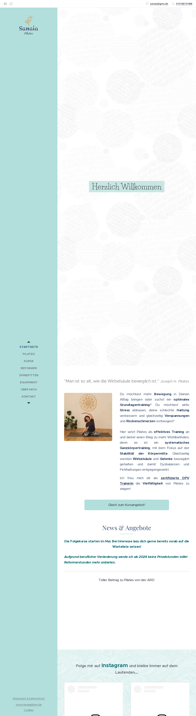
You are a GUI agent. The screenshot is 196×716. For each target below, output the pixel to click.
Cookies (28, 710)
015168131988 (184, 3)
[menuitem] (28, 347)
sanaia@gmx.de (159, 3)
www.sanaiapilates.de (29, 704)
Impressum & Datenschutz (29, 698)
